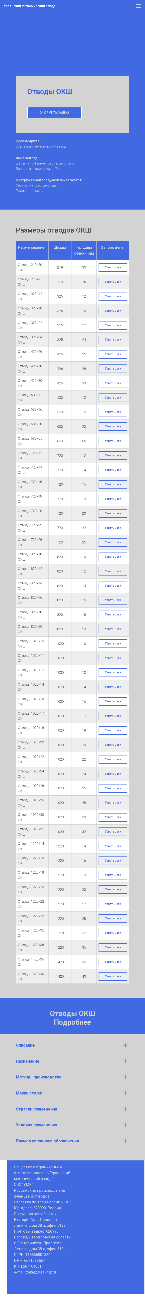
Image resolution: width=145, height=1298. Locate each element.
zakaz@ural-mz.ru (41, 1272)
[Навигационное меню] (138, 6)
